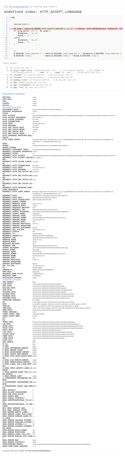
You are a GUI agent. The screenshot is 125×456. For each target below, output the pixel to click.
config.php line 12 (62, 75)
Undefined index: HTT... (47, 70)
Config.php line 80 (62, 77)
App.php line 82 (43, 85)
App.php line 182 (37, 82)
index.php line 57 (37, 87)
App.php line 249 (67, 80)
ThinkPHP (6, 451)
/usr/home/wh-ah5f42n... (75, 70)
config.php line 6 (45, 7)
